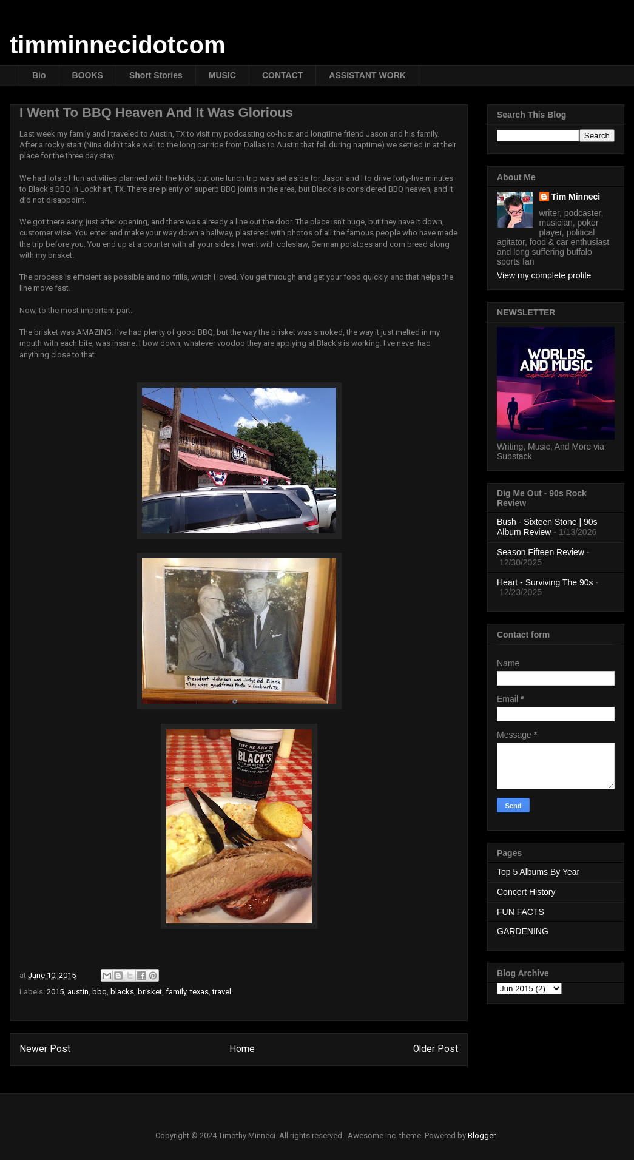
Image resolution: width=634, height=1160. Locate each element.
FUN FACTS (520, 912)
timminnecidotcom (118, 45)
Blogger (481, 1135)
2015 (55, 991)
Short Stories (156, 75)
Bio (39, 75)
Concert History (526, 892)
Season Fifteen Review (540, 552)
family (176, 991)
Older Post (435, 1049)
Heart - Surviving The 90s (545, 582)
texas (199, 991)
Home (242, 1049)
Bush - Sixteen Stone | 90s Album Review (547, 527)
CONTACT (282, 75)
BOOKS (87, 75)
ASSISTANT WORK (367, 75)
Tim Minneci (576, 196)
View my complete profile (544, 275)
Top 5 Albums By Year (538, 872)
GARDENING (522, 931)
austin (78, 991)
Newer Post (44, 1049)
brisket (150, 991)
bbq (99, 991)
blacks (122, 991)
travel (221, 991)
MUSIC (222, 75)
